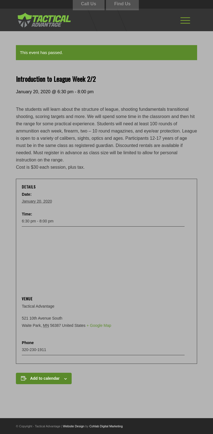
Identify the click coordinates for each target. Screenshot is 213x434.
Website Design (73, 426)
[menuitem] (185, 20)
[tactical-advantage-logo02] (88, 20)
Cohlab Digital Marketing (106, 426)
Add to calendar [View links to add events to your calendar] (45, 378)
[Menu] (185, 20)
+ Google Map (98, 325)
